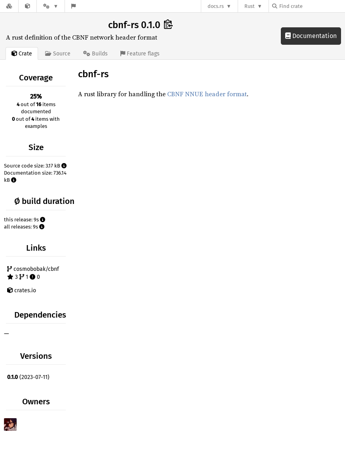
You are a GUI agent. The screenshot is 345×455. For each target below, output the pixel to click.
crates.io (21, 290)
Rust (249, 6)
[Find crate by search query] (311, 6)
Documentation (311, 36)
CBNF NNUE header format (207, 93)
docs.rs (216, 6)
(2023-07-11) (28, 377)
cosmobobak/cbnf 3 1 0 (33, 273)
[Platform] (51, 6)
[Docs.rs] (9, 6)
